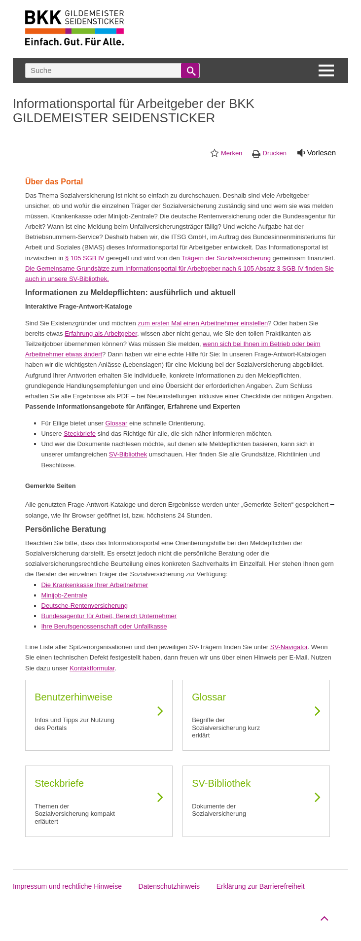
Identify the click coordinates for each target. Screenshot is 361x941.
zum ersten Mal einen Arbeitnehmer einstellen (203, 323)
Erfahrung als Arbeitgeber (101, 333)
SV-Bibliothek (128, 454)
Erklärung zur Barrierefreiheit (261, 886)
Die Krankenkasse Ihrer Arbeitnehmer (94, 585)
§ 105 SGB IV (85, 258)
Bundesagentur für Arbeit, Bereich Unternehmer (109, 616)
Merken (231, 153)
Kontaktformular (92, 668)
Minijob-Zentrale (64, 595)
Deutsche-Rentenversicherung (84, 605)
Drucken (275, 153)
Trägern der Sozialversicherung (226, 258)
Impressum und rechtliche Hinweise (67, 886)
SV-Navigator (289, 647)
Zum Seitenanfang (323, 916)
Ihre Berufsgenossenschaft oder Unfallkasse (104, 626)
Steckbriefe (80, 433)
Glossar (117, 423)
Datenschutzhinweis (169, 886)
